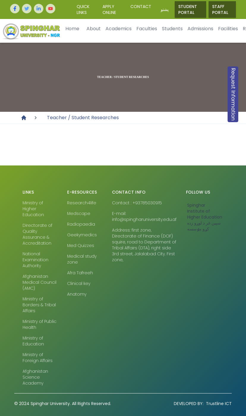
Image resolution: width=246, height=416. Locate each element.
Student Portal (187, 9)
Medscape (78, 213)
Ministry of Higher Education (33, 209)
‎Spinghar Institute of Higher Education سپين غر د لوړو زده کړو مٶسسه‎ (204, 217)
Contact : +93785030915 (137, 203)
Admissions (200, 28)
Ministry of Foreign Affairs (38, 358)
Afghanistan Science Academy (35, 377)
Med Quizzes (80, 245)
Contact (140, 6)
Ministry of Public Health (39, 324)
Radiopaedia (81, 224)
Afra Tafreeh (80, 273)
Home (72, 28)
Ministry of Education (33, 341)
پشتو (165, 9)
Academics (118, 28)
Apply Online (109, 9)
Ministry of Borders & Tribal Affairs (39, 305)
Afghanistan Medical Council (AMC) (39, 282)
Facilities (228, 28)
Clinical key (78, 283)
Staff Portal (220, 9)
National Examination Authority (35, 260)
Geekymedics (82, 235)
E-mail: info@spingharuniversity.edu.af (144, 216)
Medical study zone (82, 259)
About (93, 28)
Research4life (81, 203)
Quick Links (83, 9)
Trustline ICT (203, 404)
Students (172, 28)
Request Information (233, 94)
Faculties (146, 28)
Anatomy (76, 294)
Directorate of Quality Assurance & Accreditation (37, 234)
